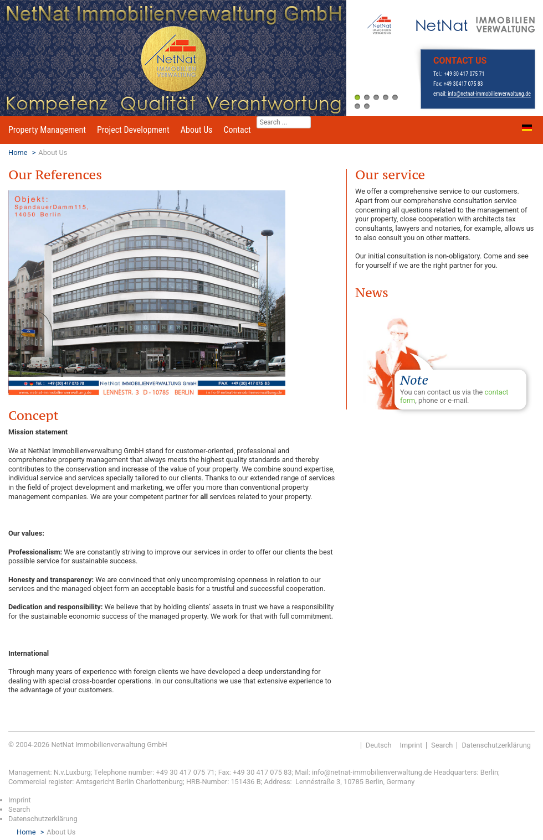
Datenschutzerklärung (496, 745)
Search (442, 745)
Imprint (411, 745)
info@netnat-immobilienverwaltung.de (489, 94)
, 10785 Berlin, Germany (377, 781)
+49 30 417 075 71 (464, 74)
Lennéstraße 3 (317, 781)
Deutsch (379, 745)
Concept (33, 415)
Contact (236, 130)
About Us (197, 130)
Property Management (47, 130)
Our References (55, 175)
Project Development (133, 130)
